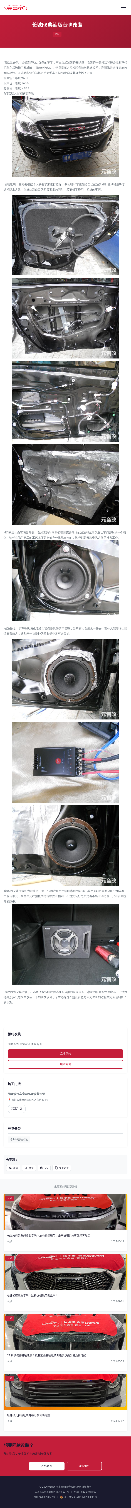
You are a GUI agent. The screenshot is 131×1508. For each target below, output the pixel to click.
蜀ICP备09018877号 (44, 1497)
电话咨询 (65, 1064)
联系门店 (16, 1109)
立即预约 (65, 1053)
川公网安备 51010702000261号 (78, 1497)
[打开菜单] (123, 7)
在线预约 (84, 1466)
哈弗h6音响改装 (19, 1139)
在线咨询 (46, 1466)
